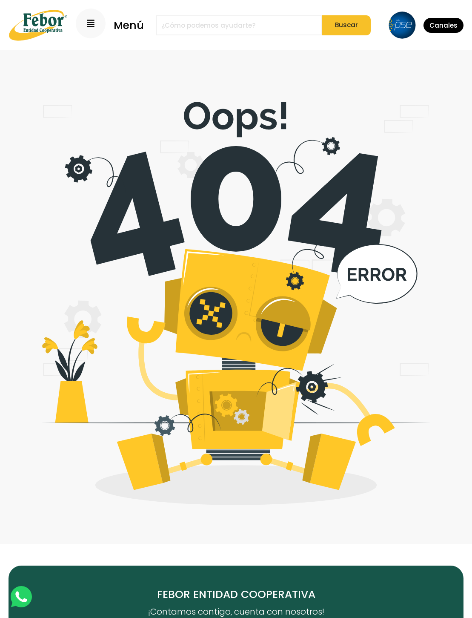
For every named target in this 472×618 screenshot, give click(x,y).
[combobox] (239, 25)
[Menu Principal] (91, 23)
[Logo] (38, 25)
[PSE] (402, 25)
